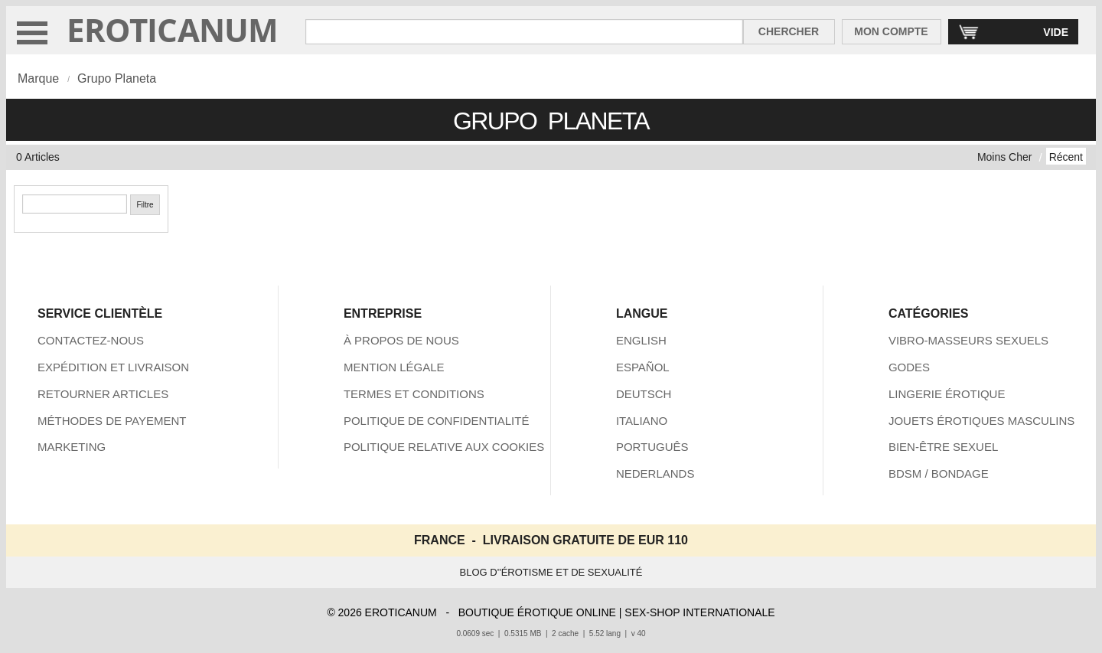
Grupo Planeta (116, 78)
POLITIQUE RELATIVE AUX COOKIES (444, 446)
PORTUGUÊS (652, 446)
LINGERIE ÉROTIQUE (947, 393)
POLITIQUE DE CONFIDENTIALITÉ (437, 420)
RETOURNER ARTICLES (102, 393)
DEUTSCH (644, 393)
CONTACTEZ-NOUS (90, 340)
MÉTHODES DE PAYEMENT (111, 420)
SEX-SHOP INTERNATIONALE (699, 612)
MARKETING (71, 446)
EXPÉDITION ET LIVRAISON (113, 367)
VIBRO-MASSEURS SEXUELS (968, 340)
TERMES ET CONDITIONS (414, 393)
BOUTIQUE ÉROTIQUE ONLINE (537, 612)
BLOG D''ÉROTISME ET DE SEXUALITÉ (551, 572)
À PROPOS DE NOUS (401, 340)
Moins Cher (1004, 157)
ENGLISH (641, 340)
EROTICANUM (173, 29)
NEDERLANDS (655, 473)
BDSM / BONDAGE (938, 473)
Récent (1066, 157)
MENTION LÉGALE (394, 367)
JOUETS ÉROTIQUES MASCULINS (981, 420)
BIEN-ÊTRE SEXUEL (943, 446)
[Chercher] (74, 204)
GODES (909, 367)
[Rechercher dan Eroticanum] (524, 31)
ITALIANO (641, 420)
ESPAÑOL (643, 367)
